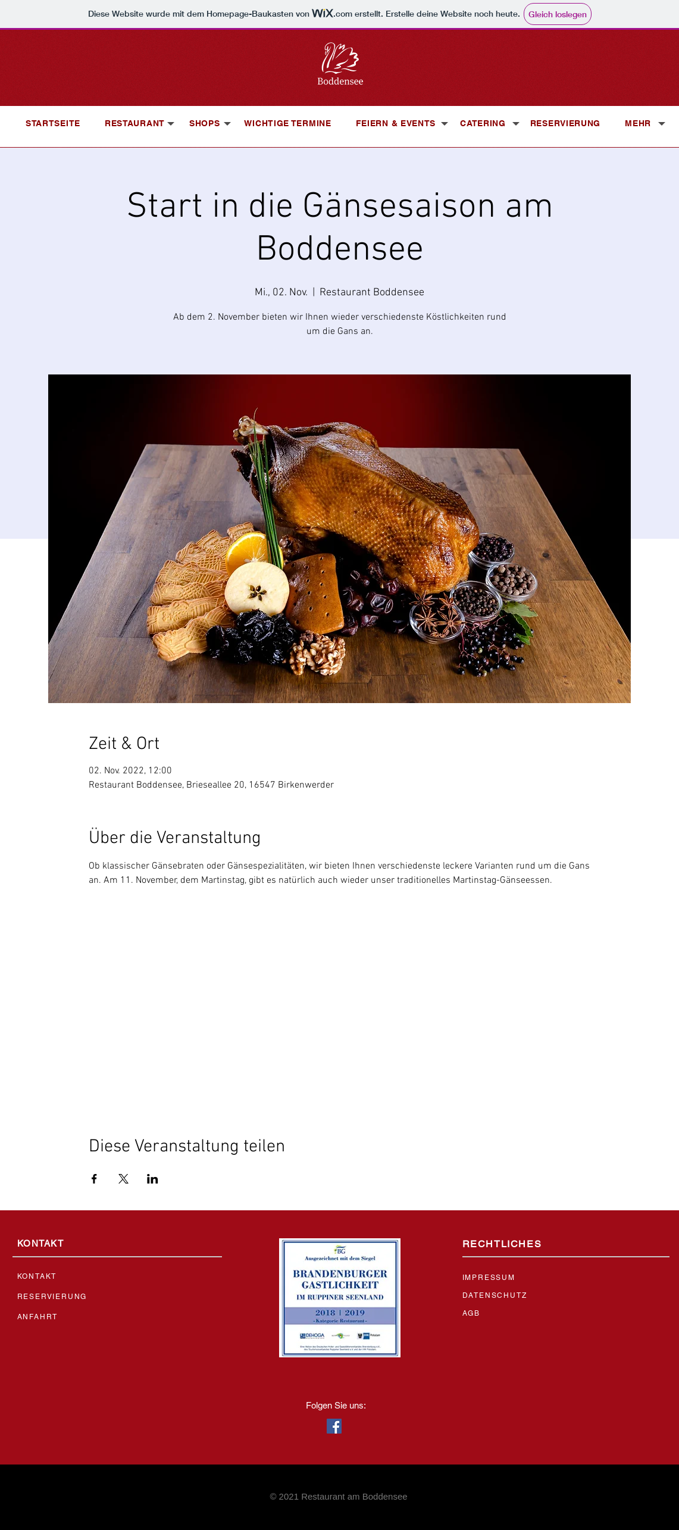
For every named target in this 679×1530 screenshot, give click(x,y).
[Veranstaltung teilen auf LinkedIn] (152, 1179)
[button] (135, 123)
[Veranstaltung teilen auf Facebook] (94, 1179)
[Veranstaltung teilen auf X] (123, 1179)
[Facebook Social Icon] (334, 1426)
